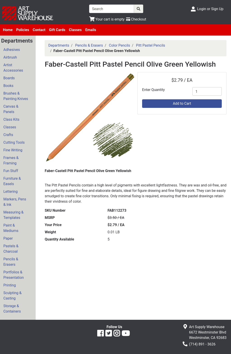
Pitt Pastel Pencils (150, 45)
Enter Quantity (153, 90)
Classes (75, 30)
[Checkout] (136, 19)
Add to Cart (182, 103)
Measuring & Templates (13, 215)
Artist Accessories (13, 68)
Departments (58, 45)
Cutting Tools (14, 142)
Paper (8, 238)
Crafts (8, 135)
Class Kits (11, 119)
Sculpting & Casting (12, 295)
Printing (9, 285)
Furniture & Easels (12, 181)
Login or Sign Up (210, 9)
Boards (9, 78)
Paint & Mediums (10, 228)
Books (8, 86)
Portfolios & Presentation (13, 275)
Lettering (10, 191)
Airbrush (10, 57)
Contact (39, 30)
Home (8, 30)
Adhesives (11, 50)
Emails (90, 30)
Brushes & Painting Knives (15, 96)
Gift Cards (57, 30)
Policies (22, 30)
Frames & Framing (10, 160)
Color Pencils (119, 45)
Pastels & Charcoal (10, 249)
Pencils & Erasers (10, 262)
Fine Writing (12, 150)
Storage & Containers (12, 308)
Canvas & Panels (10, 109)
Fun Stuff (10, 171)
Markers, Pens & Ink (14, 202)
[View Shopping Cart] (107, 19)
